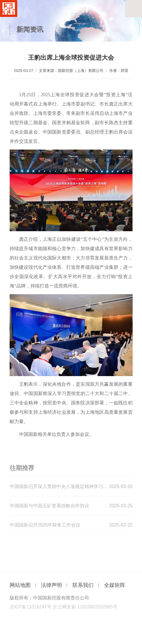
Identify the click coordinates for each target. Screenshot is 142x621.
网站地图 (20, 585)
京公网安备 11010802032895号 (85, 606)
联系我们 (82, 585)
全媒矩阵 (114, 585)
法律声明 (51, 585)
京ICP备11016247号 (30, 606)
